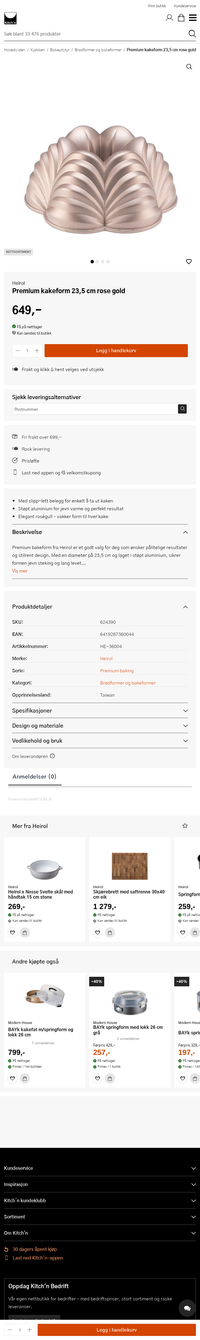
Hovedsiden (14, 49)
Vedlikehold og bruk (37, 740)
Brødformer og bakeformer (98, 49)
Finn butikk (157, 5)
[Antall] (27, 350)
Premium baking (117, 670)
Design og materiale (37, 725)
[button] (189, 261)
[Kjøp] (25, 932)
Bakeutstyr (59, 49)
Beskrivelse (27, 532)
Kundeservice (185, 5)
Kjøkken (37, 49)
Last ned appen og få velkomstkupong (61, 472)
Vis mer (19, 570)
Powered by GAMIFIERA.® (30, 799)
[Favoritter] (12, 932)
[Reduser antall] (17, 350)
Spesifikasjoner (32, 710)
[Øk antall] (37, 350)
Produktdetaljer (32, 606)
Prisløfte (30, 460)
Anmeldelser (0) (35, 776)
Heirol (18, 283)
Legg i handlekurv (116, 350)
